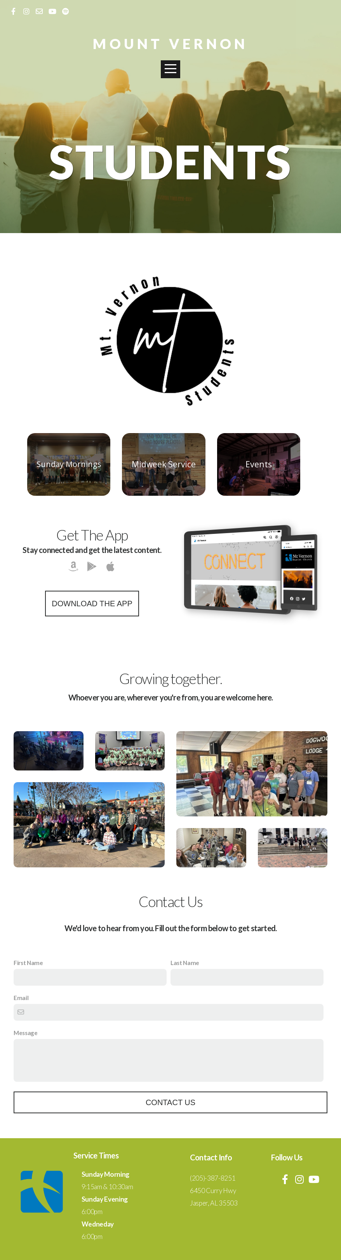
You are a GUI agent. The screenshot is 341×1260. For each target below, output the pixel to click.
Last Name (184, 962)
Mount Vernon (170, 43)
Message (26, 1032)
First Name (28, 962)
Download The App (92, 603)
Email (21, 997)
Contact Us (170, 1102)
